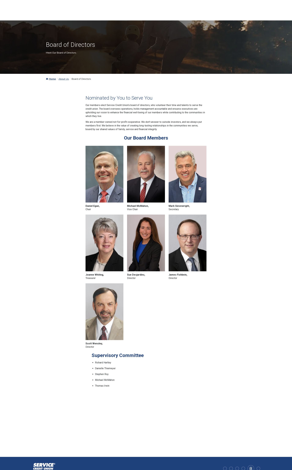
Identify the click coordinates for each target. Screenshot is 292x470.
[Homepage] (43, 468)
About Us (63, 79)
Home (52, 79)
